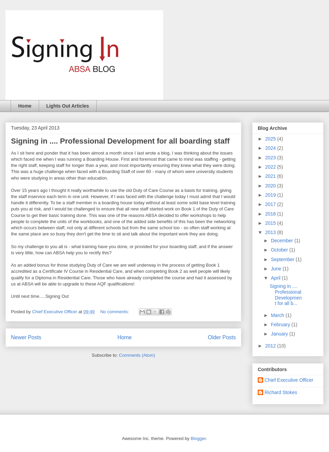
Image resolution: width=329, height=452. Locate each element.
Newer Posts (26, 337)
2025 (271, 139)
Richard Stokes (281, 392)
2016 (271, 214)
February (281, 324)
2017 (271, 204)
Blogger (198, 438)
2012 (271, 346)
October (280, 250)
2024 (271, 148)
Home (25, 106)
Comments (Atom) (137, 355)
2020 (271, 185)
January (280, 334)
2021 (271, 176)
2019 (271, 195)
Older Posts (222, 337)
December (282, 240)
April (276, 278)
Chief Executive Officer (289, 380)
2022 (271, 167)
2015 (271, 223)
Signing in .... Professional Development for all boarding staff (120, 141)
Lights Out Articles (67, 106)
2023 (271, 157)
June (276, 268)
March (278, 315)
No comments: (115, 311)
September (283, 259)
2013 (271, 232)
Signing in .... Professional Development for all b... (286, 294)
